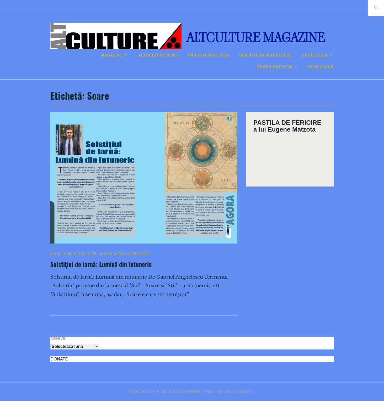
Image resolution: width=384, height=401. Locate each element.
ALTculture (61, 253)
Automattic (242, 391)
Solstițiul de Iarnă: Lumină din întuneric (101, 264)
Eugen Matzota (274, 67)
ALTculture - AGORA (93, 253)
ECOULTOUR (315, 55)
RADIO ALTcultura (208, 55)
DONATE (59, 359)
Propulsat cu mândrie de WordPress (165, 391)
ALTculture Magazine (255, 38)
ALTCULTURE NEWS (158, 55)
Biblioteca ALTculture (265, 55)
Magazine (111, 55)
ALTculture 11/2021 (131, 253)
